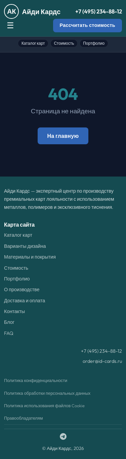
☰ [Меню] (10, 25)
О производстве (21, 289)
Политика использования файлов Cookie (44, 405)
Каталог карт (33, 43)
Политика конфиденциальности (35, 380)
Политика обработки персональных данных (47, 393)
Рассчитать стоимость (87, 25)
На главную (63, 135)
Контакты (14, 311)
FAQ (8, 333)
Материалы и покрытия (30, 257)
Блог (9, 322)
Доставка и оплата (24, 301)
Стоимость (64, 43)
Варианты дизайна (25, 246)
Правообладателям (23, 418)
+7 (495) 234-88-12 (98, 11)
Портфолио (93, 43)
